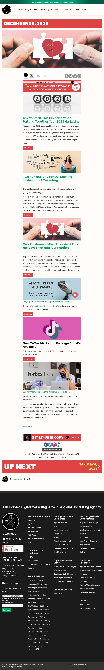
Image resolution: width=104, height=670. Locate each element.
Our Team (31, 524)
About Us (31, 520)
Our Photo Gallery (34, 528)
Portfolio (68, 10)
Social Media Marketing (63, 530)
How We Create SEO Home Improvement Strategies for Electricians (38, 609)
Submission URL (8, 603)
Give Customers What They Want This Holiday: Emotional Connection (50, 246)
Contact (85, 10)
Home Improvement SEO (63, 578)
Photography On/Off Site (63, 548)
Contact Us (58, 594)
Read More (27, 148)
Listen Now (28, 314)
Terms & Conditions (87, 608)
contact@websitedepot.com (13, 565)
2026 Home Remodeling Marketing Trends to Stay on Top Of (39, 598)
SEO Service (72, 665)
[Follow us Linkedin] (4, 543)
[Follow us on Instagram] (10, 539)
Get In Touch (28, 359)
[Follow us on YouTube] (20, 539)
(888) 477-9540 (8, 569)
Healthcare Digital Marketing (65, 574)
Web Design (46, 10)
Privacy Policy (85, 605)
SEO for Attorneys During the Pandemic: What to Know (46, 392)
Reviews (58, 10)
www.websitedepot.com (52, 449)
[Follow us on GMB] (17, 539)
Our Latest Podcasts (36, 539)
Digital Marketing (23, 10)
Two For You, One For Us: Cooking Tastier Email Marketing (47, 178)
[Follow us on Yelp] (13, 539)
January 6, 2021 (89, 466)
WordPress (84, 537)
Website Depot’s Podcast (43, 306)
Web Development (87, 526)
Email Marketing (60, 552)
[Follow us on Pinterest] (7, 543)
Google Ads (58, 534)
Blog (77, 10)
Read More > (28, 426)
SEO (35, 10)
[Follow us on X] (7, 539)
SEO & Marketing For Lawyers (65, 567)
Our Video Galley (34, 531)
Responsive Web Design (89, 523)
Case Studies (33, 561)
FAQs (30, 542)
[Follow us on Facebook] (4, 539)
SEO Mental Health (61, 570)
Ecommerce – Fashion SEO (64, 581)
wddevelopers (17, 479)
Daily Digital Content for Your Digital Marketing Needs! (46, 302)
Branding (57, 537)
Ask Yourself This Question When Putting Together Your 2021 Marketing (51, 119)
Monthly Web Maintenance (90, 585)
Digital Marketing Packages (90, 567)
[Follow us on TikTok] (23, 539)
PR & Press (32, 535)
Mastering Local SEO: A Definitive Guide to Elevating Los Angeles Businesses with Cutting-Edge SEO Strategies (39, 624)
